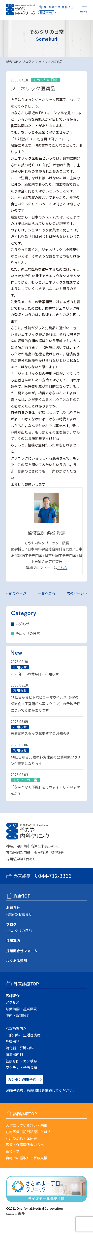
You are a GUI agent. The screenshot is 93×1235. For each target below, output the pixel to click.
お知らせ (23, 623)
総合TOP (12, 61)
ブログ (26, 61)
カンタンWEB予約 (22, 1079)
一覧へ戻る (46, 593)
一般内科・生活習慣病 (23, 1034)
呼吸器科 (13, 1041)
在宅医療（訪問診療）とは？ (28, 1131)
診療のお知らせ (20, 914)
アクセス (12, 1002)
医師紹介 (13, 995)
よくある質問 (16, 960)
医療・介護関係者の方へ (25, 1144)
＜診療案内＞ (16, 1028)
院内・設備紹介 (18, 1015)
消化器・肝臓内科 (19, 1047)
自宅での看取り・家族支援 (26, 1157)
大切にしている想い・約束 (26, 1125)
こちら (62, 567)
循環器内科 (14, 1054)
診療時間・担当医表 (21, 1008)
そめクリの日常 (28, 633)
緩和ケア (13, 1151)
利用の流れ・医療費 (21, 1138)
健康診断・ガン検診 (21, 1060)
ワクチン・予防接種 (21, 1067)
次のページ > (77, 593)
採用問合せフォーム (21, 950)
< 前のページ (16, 593)
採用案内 (13, 940)
